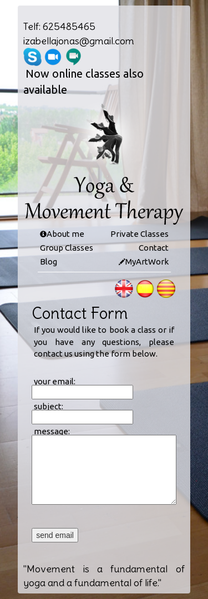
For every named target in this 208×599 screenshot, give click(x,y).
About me (65, 233)
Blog (48, 261)
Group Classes (66, 247)
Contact (154, 247)
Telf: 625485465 (59, 26)
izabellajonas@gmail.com (78, 40)
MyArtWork (147, 261)
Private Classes (139, 233)
